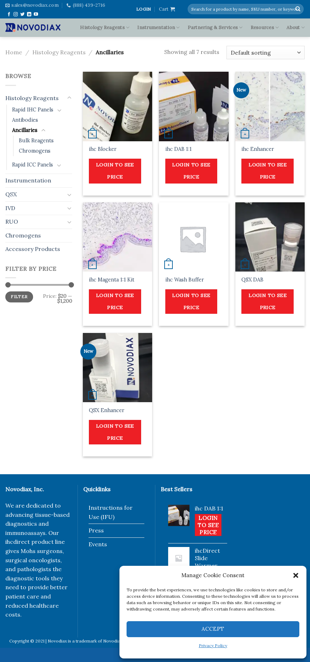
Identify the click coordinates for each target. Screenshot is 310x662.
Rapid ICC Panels (32, 165)
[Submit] (298, 9)
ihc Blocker (103, 149)
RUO (11, 221)
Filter (19, 296)
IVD (10, 208)
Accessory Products (32, 248)
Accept (213, 628)
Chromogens (34, 151)
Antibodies (25, 120)
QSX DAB (252, 280)
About (296, 27)
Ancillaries (24, 130)
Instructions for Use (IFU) (111, 512)
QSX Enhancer (106, 410)
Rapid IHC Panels (32, 109)
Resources (265, 27)
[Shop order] (265, 53)
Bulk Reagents (36, 140)
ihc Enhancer (257, 149)
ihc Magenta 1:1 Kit (111, 280)
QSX (11, 194)
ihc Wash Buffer (184, 280)
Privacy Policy (213, 645)
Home (13, 52)
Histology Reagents (104, 27)
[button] (295, 575)
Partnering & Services (215, 27)
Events (98, 544)
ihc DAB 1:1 (178, 149)
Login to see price (115, 171)
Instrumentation (158, 27)
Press (96, 530)
